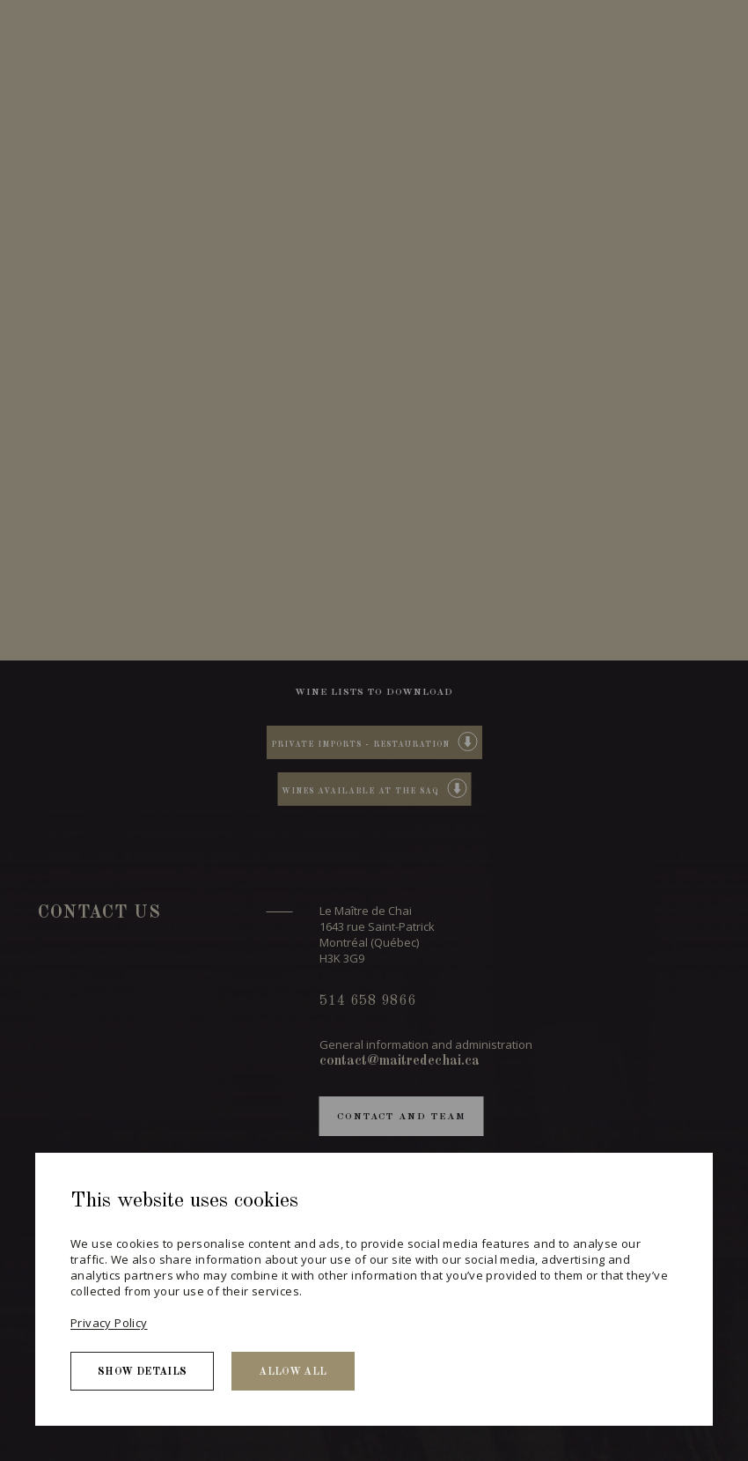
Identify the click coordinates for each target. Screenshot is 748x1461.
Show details (142, 1372)
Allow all (292, 1372)
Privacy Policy (108, 1323)
